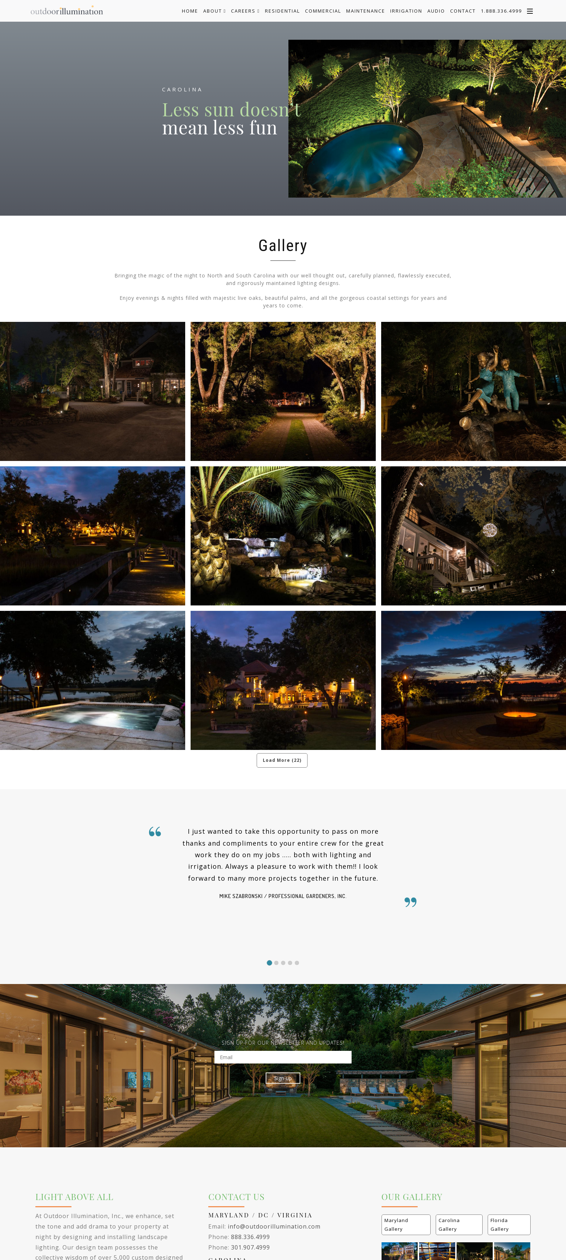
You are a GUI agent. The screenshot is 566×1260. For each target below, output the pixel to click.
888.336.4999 (250, 1237)
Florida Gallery (500, 1224)
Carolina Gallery (449, 1224)
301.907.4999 (250, 1247)
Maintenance (365, 11)
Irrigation (406, 11)
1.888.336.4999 (501, 11)
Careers (245, 11)
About (214, 11)
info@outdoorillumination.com (274, 1226)
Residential (282, 11)
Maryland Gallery (396, 1224)
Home (190, 11)
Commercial (323, 11)
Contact (463, 11)
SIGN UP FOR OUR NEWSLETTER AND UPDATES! (283, 1042)
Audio (436, 11)
